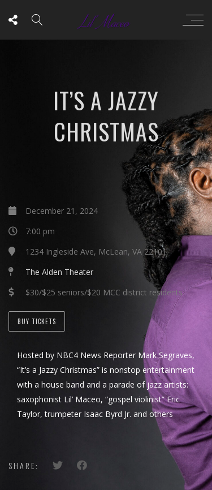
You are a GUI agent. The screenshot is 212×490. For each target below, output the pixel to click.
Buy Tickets (37, 321)
